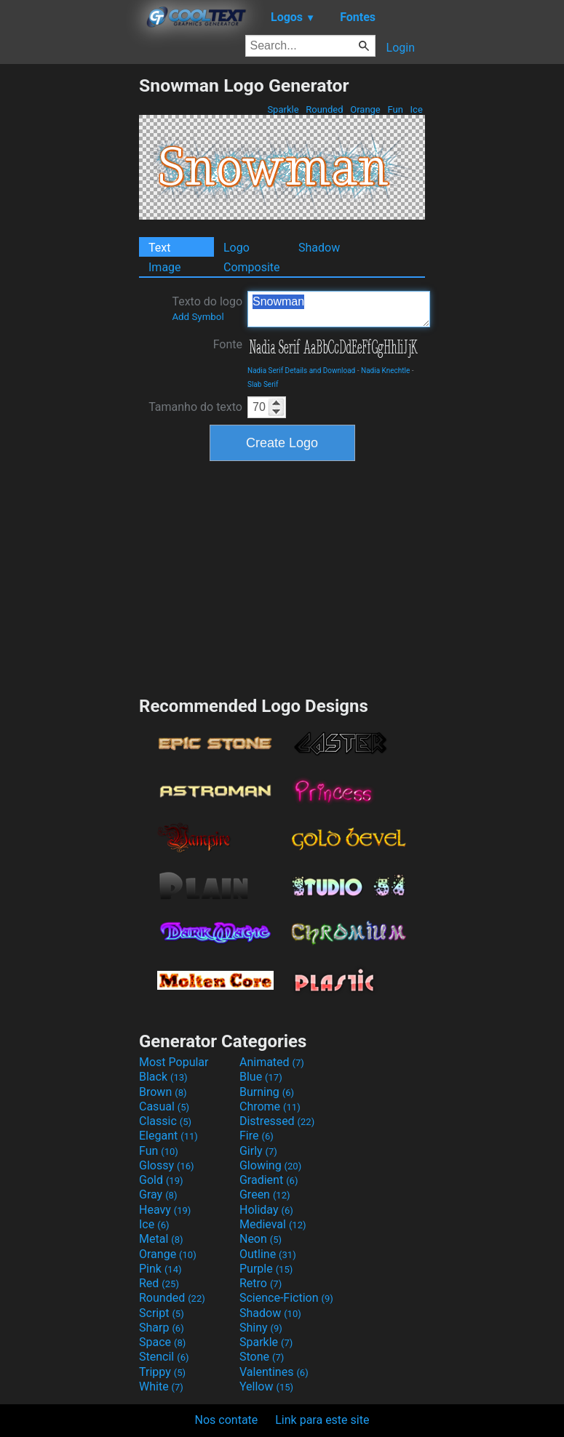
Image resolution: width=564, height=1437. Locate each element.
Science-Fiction (286, 1298)
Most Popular (174, 1062)
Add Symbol (197, 316)
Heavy (165, 1210)
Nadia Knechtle (385, 371)
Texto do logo (207, 308)
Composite (251, 267)
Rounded (324, 109)
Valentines (274, 1372)
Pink (160, 1269)
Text (159, 248)
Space (162, 1342)
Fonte (227, 344)
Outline (267, 1254)
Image (164, 267)
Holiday (266, 1210)
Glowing (270, 1165)
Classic (165, 1121)
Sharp (161, 1327)
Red (159, 1283)
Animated (271, 1062)
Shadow (319, 248)
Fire (256, 1135)
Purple (266, 1269)
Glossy (166, 1165)
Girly (258, 1151)
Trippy (162, 1372)
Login (400, 48)
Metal (161, 1239)
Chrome (270, 1106)
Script (161, 1313)
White (161, 1386)
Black (163, 1077)
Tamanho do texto (195, 407)
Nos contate (226, 1420)
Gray (158, 1194)
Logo (236, 248)
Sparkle (283, 109)
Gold (161, 1180)
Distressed (276, 1121)
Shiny (260, 1327)
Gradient (268, 1180)
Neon (260, 1239)
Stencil (163, 1357)
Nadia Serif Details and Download (301, 371)
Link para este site (322, 1420)
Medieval (272, 1224)
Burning (266, 1092)
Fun (395, 109)
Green (264, 1194)
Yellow (266, 1386)
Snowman (338, 309)
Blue (260, 1077)
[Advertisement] (69, 293)
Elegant (168, 1135)
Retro (260, 1283)
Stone (261, 1357)
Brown (162, 1092)
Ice (416, 109)
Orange (365, 109)
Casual (164, 1106)
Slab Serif (262, 384)
